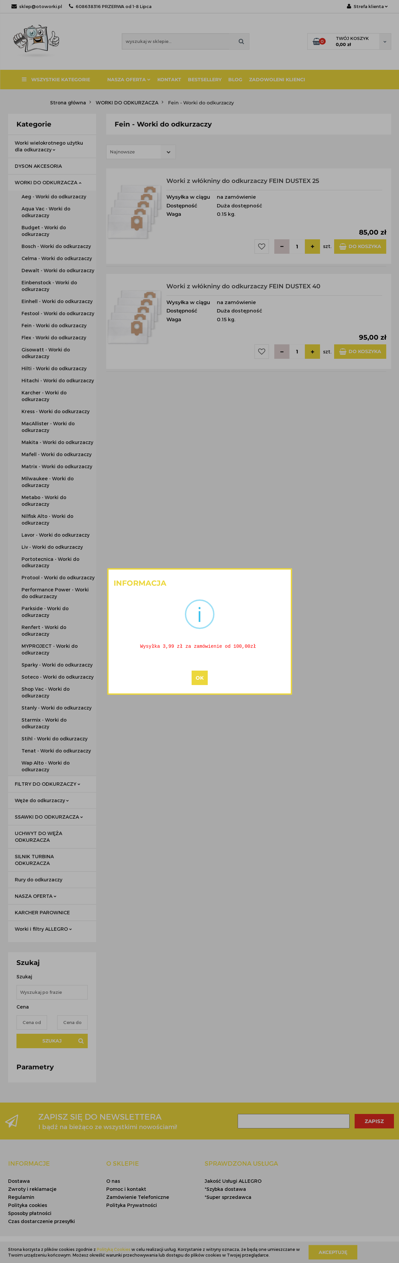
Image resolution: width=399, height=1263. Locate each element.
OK (200, 678)
